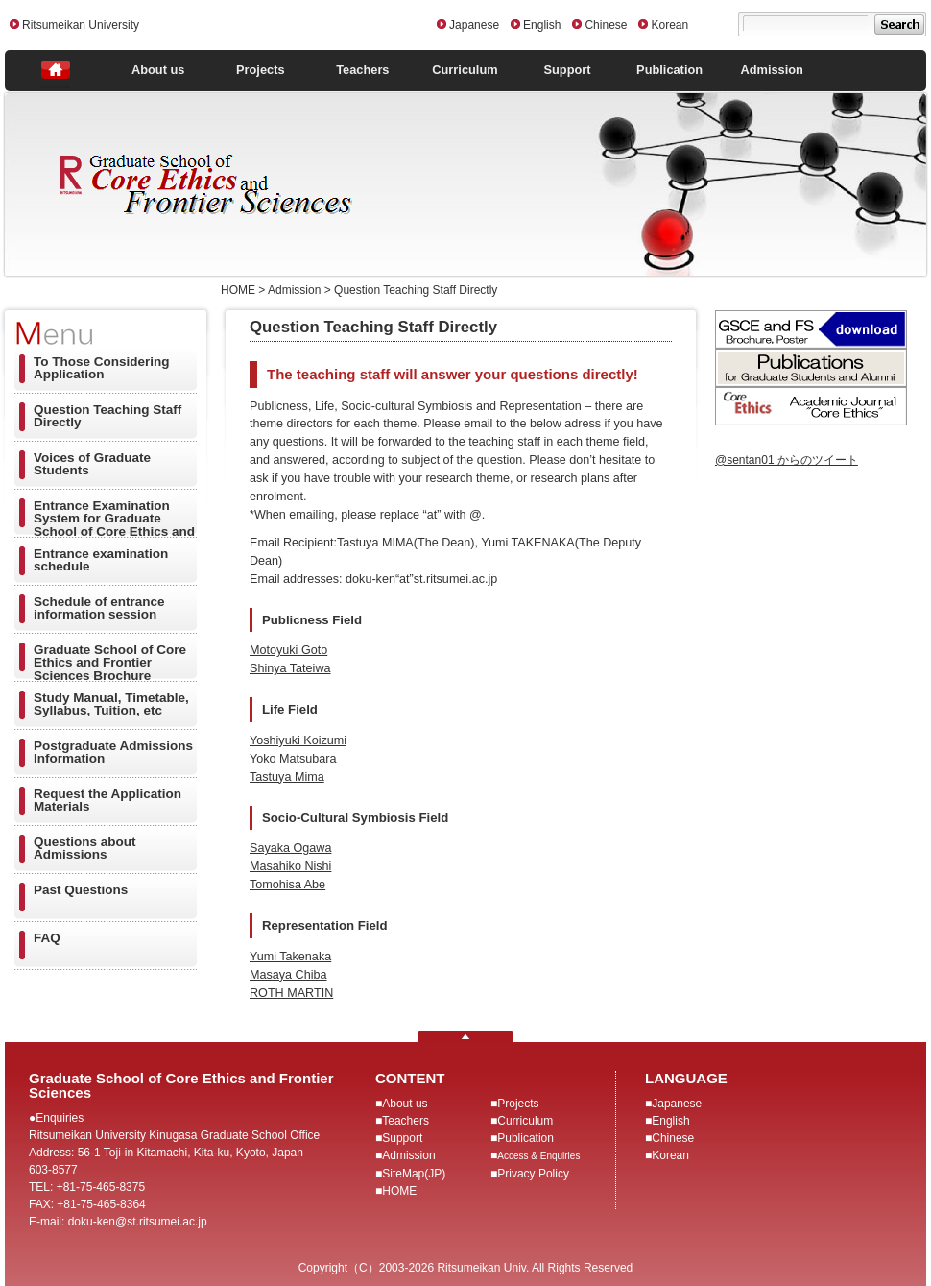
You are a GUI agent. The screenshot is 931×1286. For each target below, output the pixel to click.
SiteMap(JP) (413, 1173)
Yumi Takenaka (290, 956)
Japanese (474, 25)
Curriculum (464, 69)
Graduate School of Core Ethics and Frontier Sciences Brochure (110, 663)
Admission (771, 69)
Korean (669, 25)
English (542, 25)
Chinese (606, 25)
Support (567, 69)
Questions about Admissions (85, 848)
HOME (399, 1191)
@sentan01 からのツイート (786, 460)
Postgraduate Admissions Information (113, 752)
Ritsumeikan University (80, 25)
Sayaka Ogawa (290, 848)
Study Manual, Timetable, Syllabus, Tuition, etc (111, 704)
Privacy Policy (533, 1173)
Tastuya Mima (287, 777)
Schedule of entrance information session (99, 608)
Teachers (362, 69)
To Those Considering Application (102, 368)
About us (157, 69)
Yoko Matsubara (293, 758)
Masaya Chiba (288, 975)
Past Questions (81, 890)
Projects (260, 69)
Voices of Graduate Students (92, 464)
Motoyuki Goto (288, 650)
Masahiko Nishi (290, 866)
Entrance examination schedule (101, 560)
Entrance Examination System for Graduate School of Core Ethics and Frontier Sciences (114, 522)
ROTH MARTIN (291, 993)
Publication (669, 69)
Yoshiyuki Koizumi (298, 740)
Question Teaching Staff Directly (107, 416)
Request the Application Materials (107, 800)
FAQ (47, 938)
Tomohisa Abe (287, 884)
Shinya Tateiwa (290, 668)
